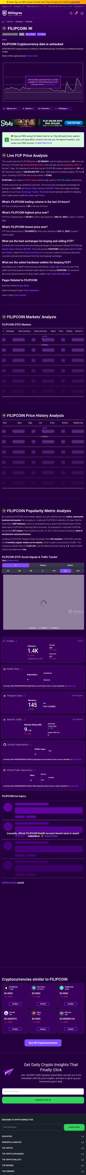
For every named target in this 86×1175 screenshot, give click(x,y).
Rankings (20, 22)
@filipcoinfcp (13, 560)
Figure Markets (39, 188)
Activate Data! (32, 56)
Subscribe (74, 1127)
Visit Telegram (77, 696)
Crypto (11, 22)
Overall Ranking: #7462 (10, 34)
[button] (76, 13)
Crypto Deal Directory (34, 252)
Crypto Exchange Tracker (27, 192)
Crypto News (23, 285)
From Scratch (20, 295)
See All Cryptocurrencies (43, 1042)
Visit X (80, 641)
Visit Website (78, 719)
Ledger (31, 195)
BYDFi (51, 188)
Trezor (42, 195)
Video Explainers (31, 290)
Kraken (28, 188)
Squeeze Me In (43, 1100)
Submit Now (71, 686)
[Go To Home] (4, 22)
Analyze (15, 1004)
